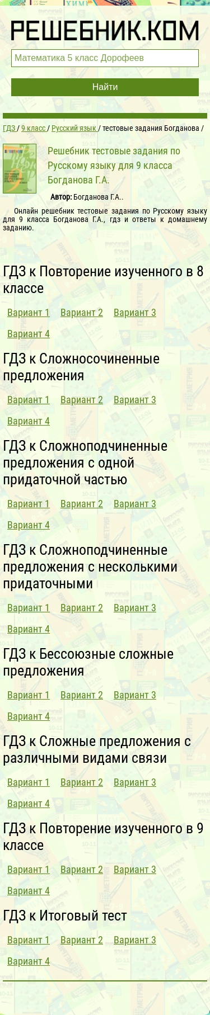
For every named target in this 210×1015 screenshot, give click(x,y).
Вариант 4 (28, 333)
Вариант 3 (135, 312)
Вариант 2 (81, 312)
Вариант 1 (28, 312)
